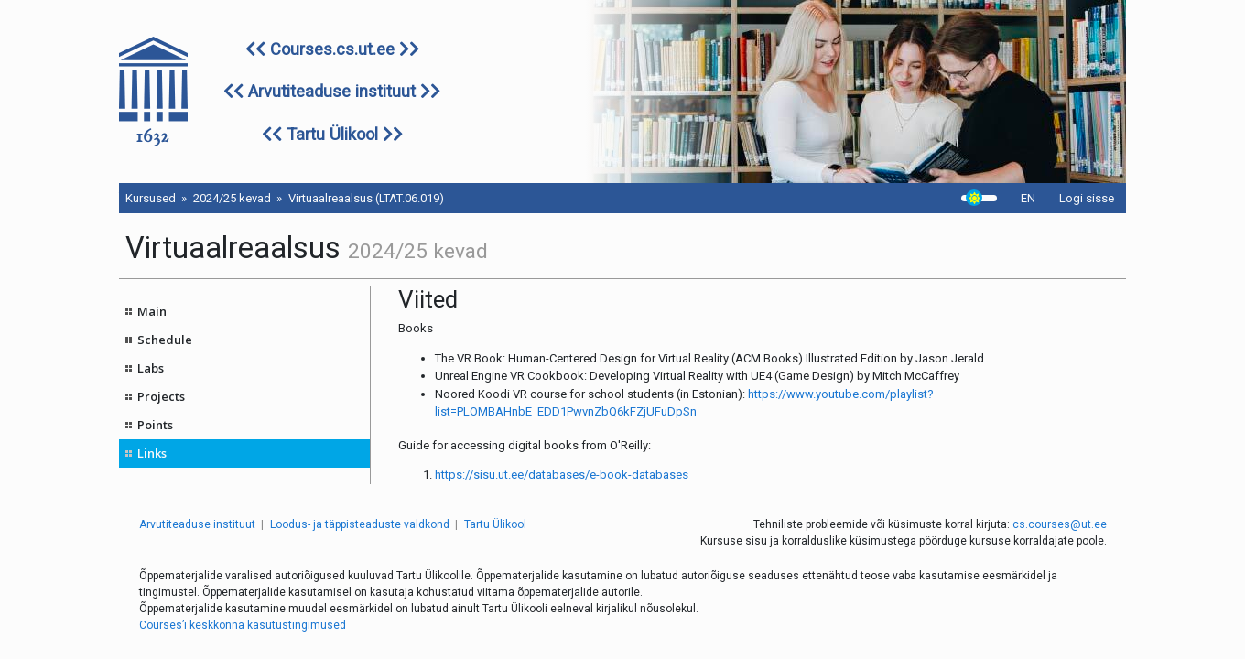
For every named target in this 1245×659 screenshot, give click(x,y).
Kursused (150, 198)
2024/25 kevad (232, 198)
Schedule (164, 339)
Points (155, 424)
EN (1028, 198)
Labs (150, 368)
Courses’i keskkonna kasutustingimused (242, 625)
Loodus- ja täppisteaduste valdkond (359, 524)
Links (152, 453)
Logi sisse (1086, 198)
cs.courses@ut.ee (1059, 524)
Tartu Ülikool (332, 134)
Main (152, 311)
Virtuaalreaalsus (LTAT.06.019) (366, 198)
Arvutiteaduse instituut (331, 91)
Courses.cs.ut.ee (332, 49)
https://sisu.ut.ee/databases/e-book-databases (561, 474)
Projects (161, 396)
